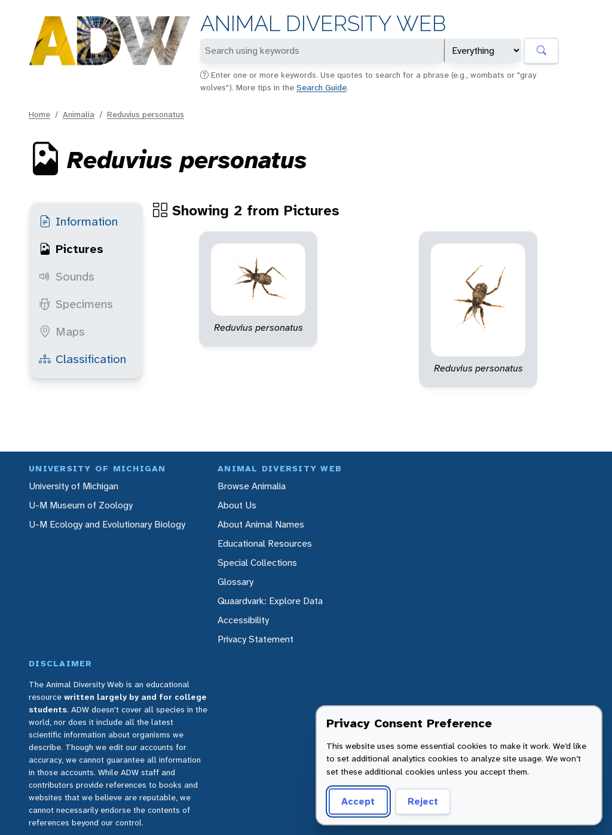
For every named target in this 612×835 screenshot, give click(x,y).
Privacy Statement (255, 639)
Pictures (71, 249)
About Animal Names (261, 524)
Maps (62, 331)
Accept (358, 801)
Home (39, 114)
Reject (423, 801)
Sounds (66, 276)
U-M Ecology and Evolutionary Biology (107, 524)
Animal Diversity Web (323, 23)
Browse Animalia (252, 486)
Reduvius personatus (145, 114)
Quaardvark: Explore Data (270, 601)
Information (78, 221)
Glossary (235, 581)
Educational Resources (265, 543)
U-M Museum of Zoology (81, 505)
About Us (237, 505)
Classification (82, 359)
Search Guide (321, 87)
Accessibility (243, 620)
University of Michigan (73, 486)
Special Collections (257, 562)
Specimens (76, 304)
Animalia (78, 114)
